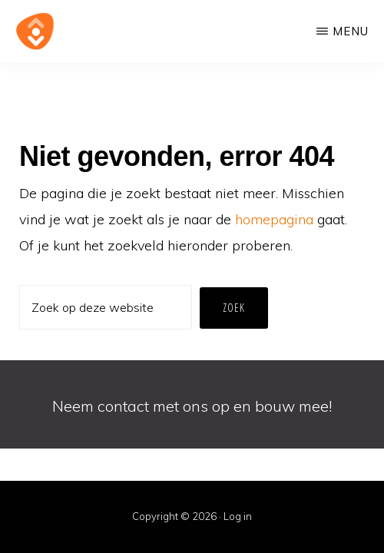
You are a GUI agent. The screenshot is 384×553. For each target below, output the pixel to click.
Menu (351, 31)
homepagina (274, 219)
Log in (237, 516)
